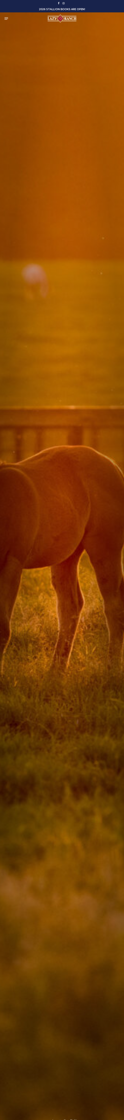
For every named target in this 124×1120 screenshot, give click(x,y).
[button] (6, 18)
